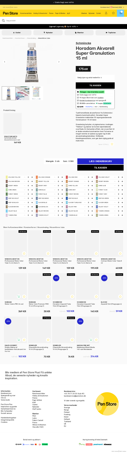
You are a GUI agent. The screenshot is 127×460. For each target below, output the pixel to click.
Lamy (34, 418)
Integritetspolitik (7, 420)
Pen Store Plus (6, 404)
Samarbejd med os (8, 409)
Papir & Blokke (60, 13)
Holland (67, 419)
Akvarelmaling (31, 38)
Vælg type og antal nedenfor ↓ (89, 77)
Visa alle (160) (37, 427)
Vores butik (5, 400)
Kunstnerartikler (26, 13)
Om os (3, 398)
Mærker (84, 13)
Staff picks (36, 409)
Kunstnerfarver (20, 38)
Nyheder (92, 13)
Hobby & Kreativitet (40, 13)
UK (65, 424)
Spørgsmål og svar (8, 395)
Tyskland (67, 421)
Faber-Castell (37, 420)
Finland (67, 412)
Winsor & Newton (39, 425)
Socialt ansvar (6, 413)
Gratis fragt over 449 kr (63, 2)
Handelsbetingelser (8, 418)
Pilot (34, 416)
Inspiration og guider (9, 407)
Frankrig (67, 414)
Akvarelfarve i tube (44, 38)
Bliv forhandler (6, 411)
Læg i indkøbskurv (100, 161)
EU (65, 426)
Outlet (98, 13)
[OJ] (63, 20)
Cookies (4, 422)
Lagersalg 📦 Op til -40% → (63, 26)
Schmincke (83, 43)
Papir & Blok (37, 400)
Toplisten (112, 33)
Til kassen (95, 85)
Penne (51, 13)
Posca (34, 422)
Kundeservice (104, 7)
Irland (66, 417)
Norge (66, 410)
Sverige (67, 407)
